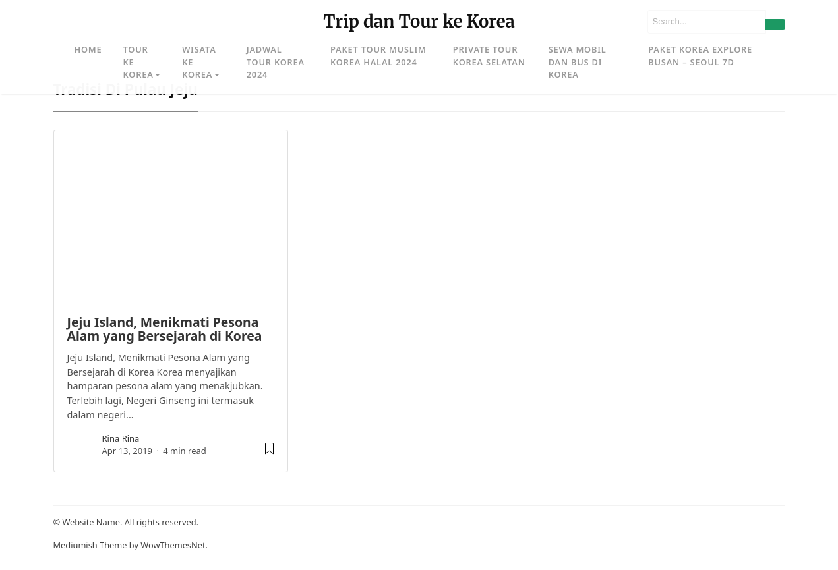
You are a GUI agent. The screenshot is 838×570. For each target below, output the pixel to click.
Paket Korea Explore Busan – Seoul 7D (700, 55)
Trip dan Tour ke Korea (419, 21)
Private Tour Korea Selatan (489, 55)
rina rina (121, 438)
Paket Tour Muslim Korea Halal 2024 (378, 55)
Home (88, 49)
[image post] (171, 216)
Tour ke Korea (138, 61)
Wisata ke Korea (199, 61)
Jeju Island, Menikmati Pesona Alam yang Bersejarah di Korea (164, 329)
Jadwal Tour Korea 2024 (276, 61)
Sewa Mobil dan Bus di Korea (578, 61)
